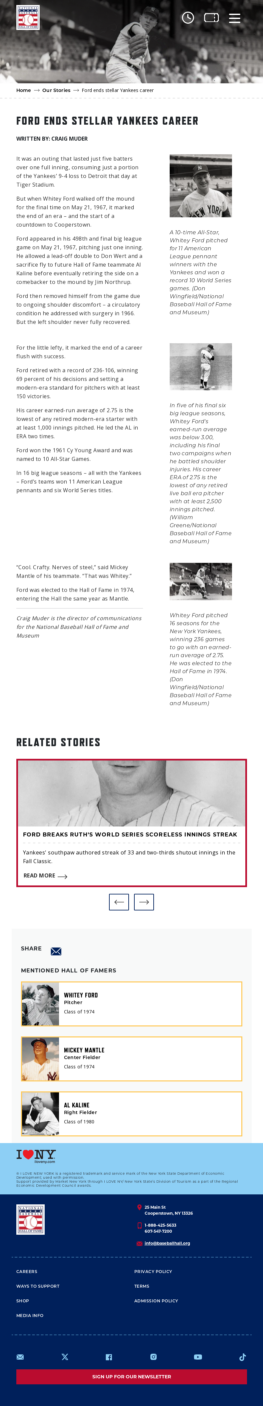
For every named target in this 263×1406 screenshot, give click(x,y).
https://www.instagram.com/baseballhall (153, 1357)
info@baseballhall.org (167, 1243)
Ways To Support (38, 1287)
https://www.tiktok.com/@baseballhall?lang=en (243, 1357)
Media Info (30, 1316)
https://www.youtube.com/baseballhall (198, 1357)
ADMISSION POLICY (156, 1301)
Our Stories (56, 90)
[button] (119, 902)
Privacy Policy (153, 1272)
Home (23, 90)
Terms (142, 1287)
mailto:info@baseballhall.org (20, 1357)
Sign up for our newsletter (131, 1377)
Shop (22, 1301)
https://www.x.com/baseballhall (64, 1356)
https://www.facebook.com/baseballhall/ (109, 1357)
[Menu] (234, 17)
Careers (27, 1272)
